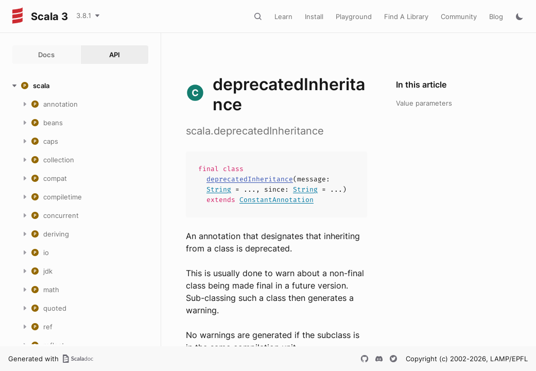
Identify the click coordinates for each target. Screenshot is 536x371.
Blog (496, 16)
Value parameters (424, 103)
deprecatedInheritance (249, 179)
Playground (354, 16)
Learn (283, 16)
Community (459, 16)
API (114, 54)
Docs (46, 54)
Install (314, 16)
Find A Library (406, 16)
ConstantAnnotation (276, 199)
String (218, 189)
